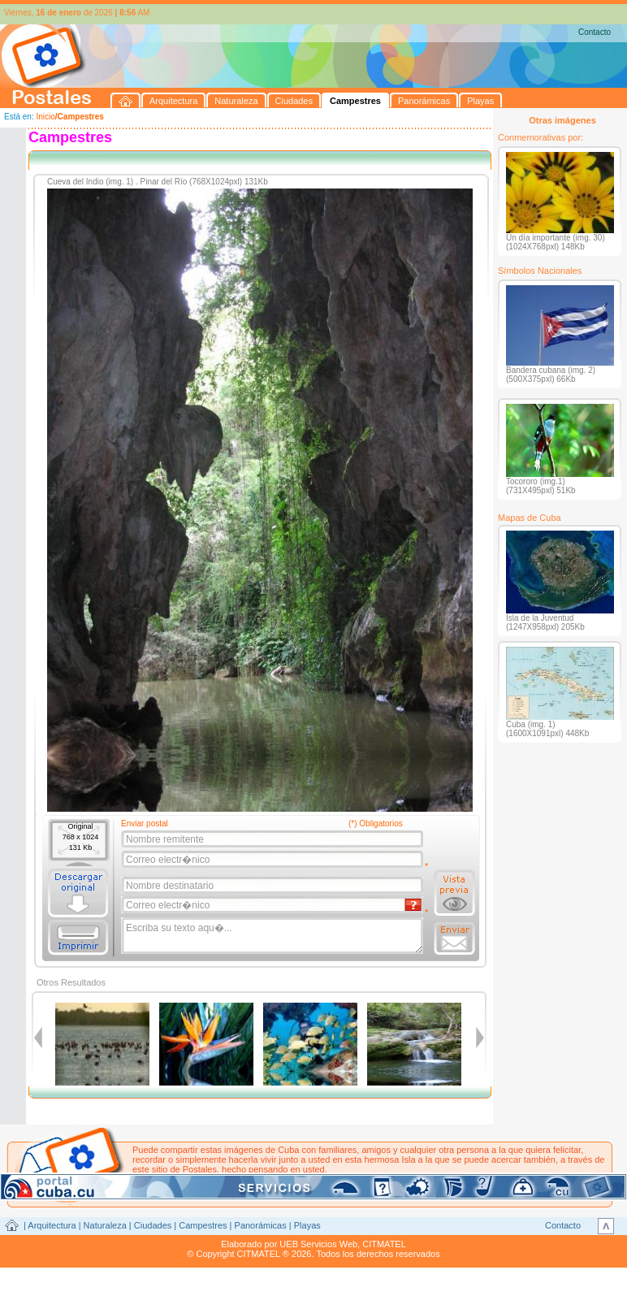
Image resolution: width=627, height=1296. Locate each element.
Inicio (45, 116)
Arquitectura (52, 1225)
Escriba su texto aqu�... (273, 936)
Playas (307, 1225)
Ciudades (152, 1225)
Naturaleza (105, 1225)
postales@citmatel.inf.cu (271, 1179)
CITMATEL (384, 1244)
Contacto (594, 32)
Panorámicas (261, 1225)
